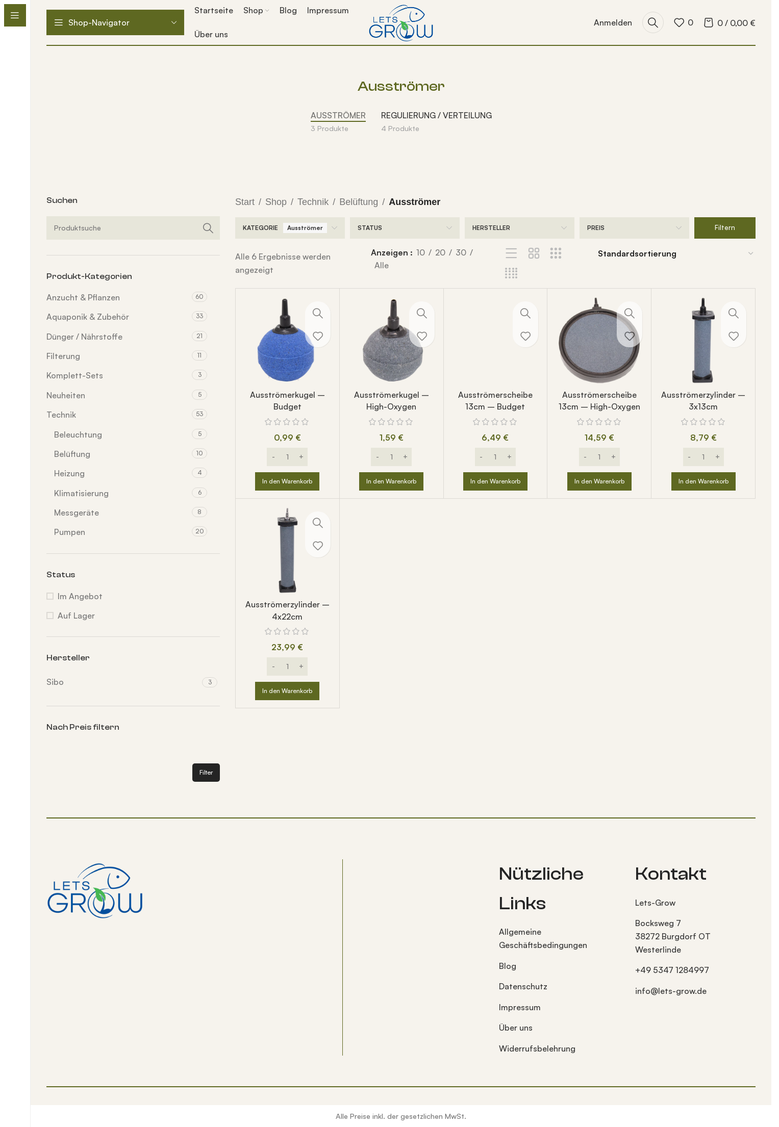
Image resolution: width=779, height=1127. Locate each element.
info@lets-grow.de (671, 991)
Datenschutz (523, 986)
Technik (61, 414)
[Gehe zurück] (345, 86)
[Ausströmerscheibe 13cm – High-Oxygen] (599, 340)
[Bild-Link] (94, 889)
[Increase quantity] (301, 457)
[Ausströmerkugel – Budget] (287, 340)
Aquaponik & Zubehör (87, 317)
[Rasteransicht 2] (533, 253)
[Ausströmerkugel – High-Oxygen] (391, 340)
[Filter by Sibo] (122, 682)
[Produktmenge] (287, 457)
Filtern (725, 227)
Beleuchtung (78, 434)
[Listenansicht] (511, 253)
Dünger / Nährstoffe (84, 336)
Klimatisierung (81, 493)
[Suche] (653, 22)
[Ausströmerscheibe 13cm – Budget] (495, 340)
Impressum (520, 1007)
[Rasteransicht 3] (555, 253)
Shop (276, 202)
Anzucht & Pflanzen (83, 297)
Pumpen (69, 532)
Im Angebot (80, 596)
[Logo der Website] (400, 21)
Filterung (63, 356)
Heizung (69, 473)
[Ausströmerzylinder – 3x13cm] (703, 340)
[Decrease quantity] (273, 457)
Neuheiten (65, 395)
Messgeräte (76, 512)
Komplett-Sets (74, 375)
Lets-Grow (655, 903)
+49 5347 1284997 (672, 970)
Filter (206, 772)
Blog (507, 966)
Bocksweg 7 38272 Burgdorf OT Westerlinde (673, 936)
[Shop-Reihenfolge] (676, 253)
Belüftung (72, 454)
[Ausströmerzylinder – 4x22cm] (287, 550)
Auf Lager (76, 615)
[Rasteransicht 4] (511, 273)
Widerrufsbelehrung (537, 1048)
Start (245, 202)
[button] (287, 481)
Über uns (516, 1027)
